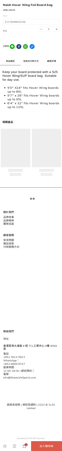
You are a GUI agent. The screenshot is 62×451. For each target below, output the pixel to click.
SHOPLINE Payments (36, 438)
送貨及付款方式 (31, 61)
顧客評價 (51, 61)
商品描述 (10, 61)
